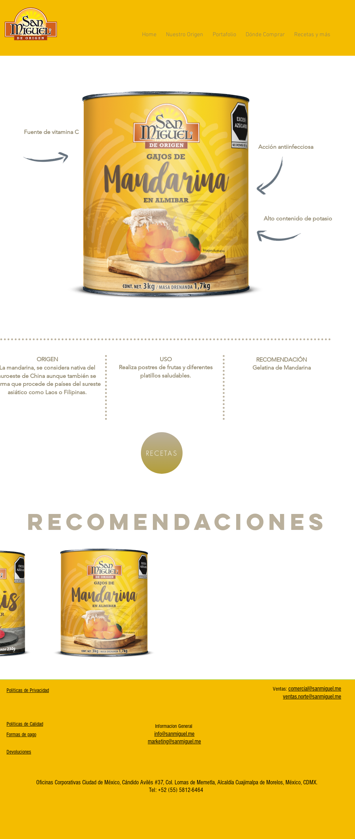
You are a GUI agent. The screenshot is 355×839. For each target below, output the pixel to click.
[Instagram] (329, 414)
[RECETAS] (162, 453)
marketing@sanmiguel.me (174, 741)
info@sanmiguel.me (174, 733)
